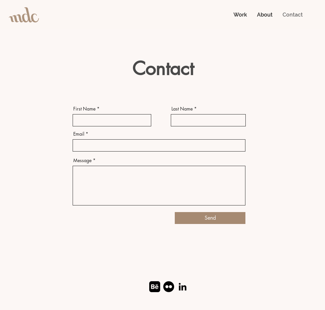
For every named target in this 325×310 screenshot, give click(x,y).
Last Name (182, 109)
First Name (84, 109)
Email (78, 134)
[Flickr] (168, 286)
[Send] (210, 218)
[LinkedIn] (182, 286)
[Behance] (154, 286)
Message (82, 160)
